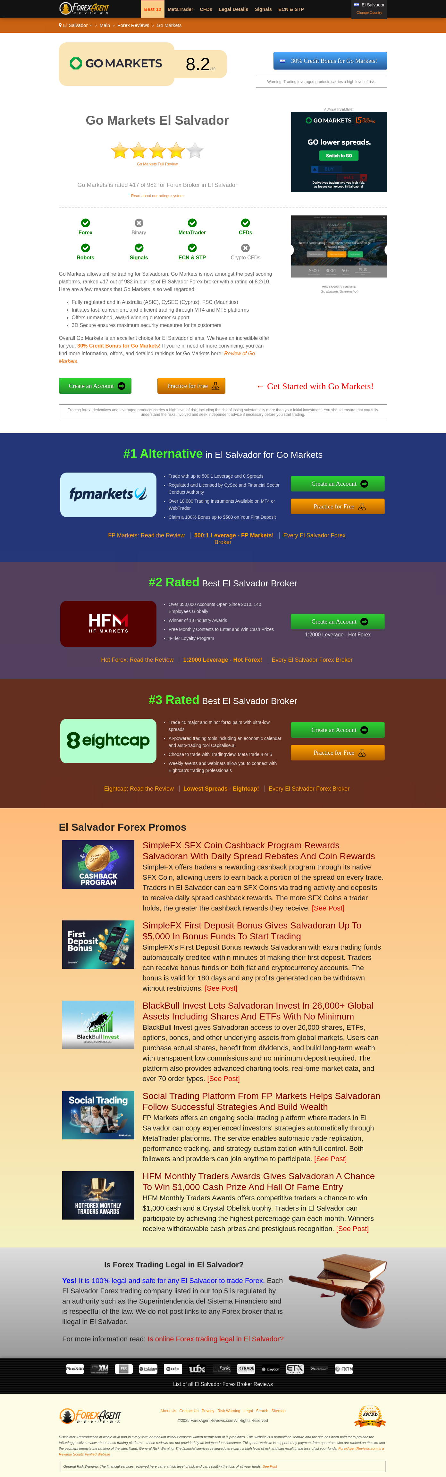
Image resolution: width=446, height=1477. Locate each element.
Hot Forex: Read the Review (137, 671)
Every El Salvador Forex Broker (312, 671)
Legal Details (233, 9)
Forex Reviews (133, 25)
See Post (270, 1466)
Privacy (208, 1411)
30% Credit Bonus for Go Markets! (334, 60)
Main (105, 25)
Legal (248, 1411)
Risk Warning (228, 1411)
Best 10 (152, 9)
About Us (168, 1411)
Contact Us (189, 1411)
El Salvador (75, 25)
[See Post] (328, 908)
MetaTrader (180, 9)
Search (262, 1411)
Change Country (369, 12)
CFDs (206, 9)
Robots (85, 257)
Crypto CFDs (245, 257)
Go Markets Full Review (157, 164)
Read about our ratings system (157, 196)
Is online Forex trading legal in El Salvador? (198, 1333)
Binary (138, 232)
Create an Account (91, 385)
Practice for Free (187, 385)
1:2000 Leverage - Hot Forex (349, 632)
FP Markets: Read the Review (146, 546)
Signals (263, 9)
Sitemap (279, 1411)
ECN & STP (291, 9)
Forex (86, 232)
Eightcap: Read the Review (139, 800)
